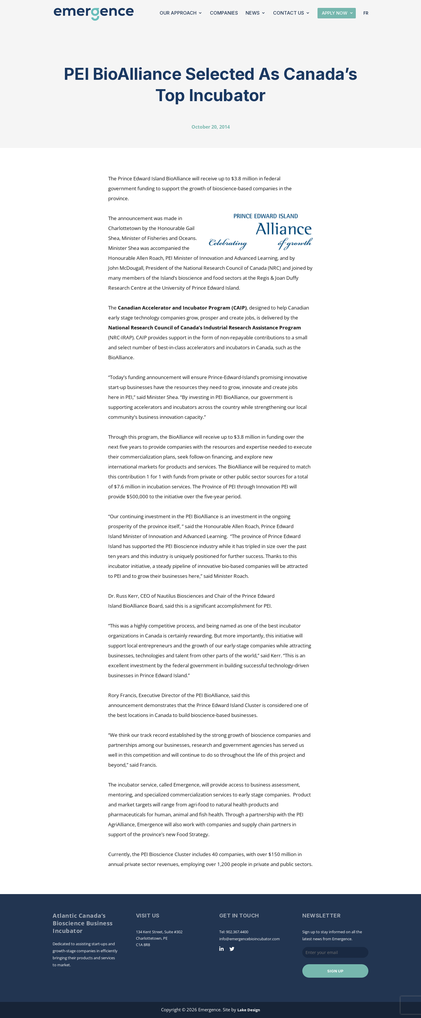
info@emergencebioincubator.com (249, 938)
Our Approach (178, 13)
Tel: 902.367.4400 (233, 931)
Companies (224, 13)
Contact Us (288, 13)
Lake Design (248, 1009)
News (253, 13)
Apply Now (334, 13)
